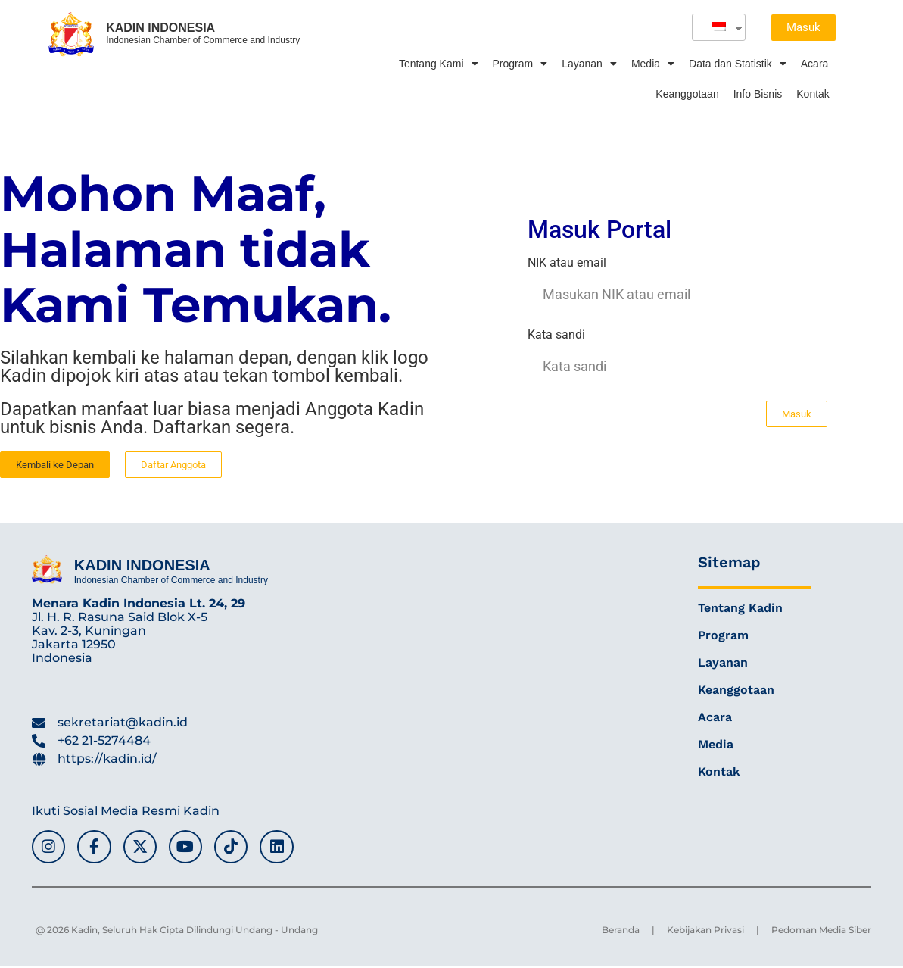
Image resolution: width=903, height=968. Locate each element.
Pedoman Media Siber (821, 931)
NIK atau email (567, 263)
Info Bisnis (758, 94)
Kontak (813, 94)
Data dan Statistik (737, 64)
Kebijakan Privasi (705, 931)
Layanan (589, 64)
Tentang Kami (438, 64)
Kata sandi (556, 335)
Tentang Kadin (740, 608)
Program (520, 64)
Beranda (621, 931)
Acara (815, 64)
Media (652, 64)
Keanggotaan (686, 94)
